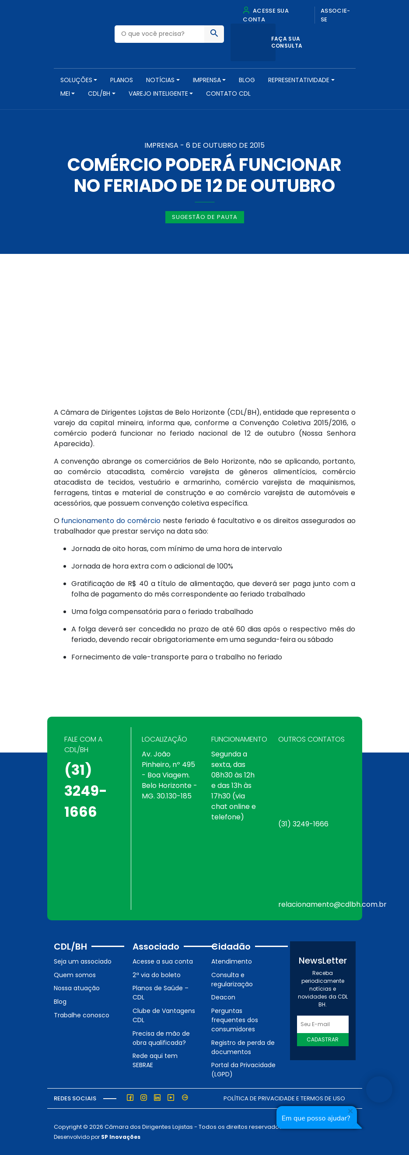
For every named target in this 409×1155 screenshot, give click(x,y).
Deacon (223, 997)
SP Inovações (120, 1137)
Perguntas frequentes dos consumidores (234, 1020)
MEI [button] (65, 93)
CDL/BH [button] (99, 93)
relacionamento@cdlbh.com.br (332, 904)
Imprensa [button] (207, 80)
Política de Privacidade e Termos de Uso (284, 1098)
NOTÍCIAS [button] (160, 80)
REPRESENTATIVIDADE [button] (298, 80)
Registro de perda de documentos (243, 1047)
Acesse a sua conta (163, 961)
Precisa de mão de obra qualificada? (161, 1038)
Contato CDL (228, 93)
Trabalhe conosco (81, 1015)
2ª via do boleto (157, 975)
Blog (247, 80)
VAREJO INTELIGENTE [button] (158, 93)
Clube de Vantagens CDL (164, 1015)
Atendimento (231, 961)
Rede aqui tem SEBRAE (155, 1060)
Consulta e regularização (232, 980)
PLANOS (121, 80)
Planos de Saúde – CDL (161, 993)
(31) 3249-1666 (85, 791)
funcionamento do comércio (111, 521)
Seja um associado (83, 961)
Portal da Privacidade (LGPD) (243, 1070)
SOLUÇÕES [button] (76, 80)
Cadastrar (323, 1039)
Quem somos (75, 975)
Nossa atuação (77, 988)
